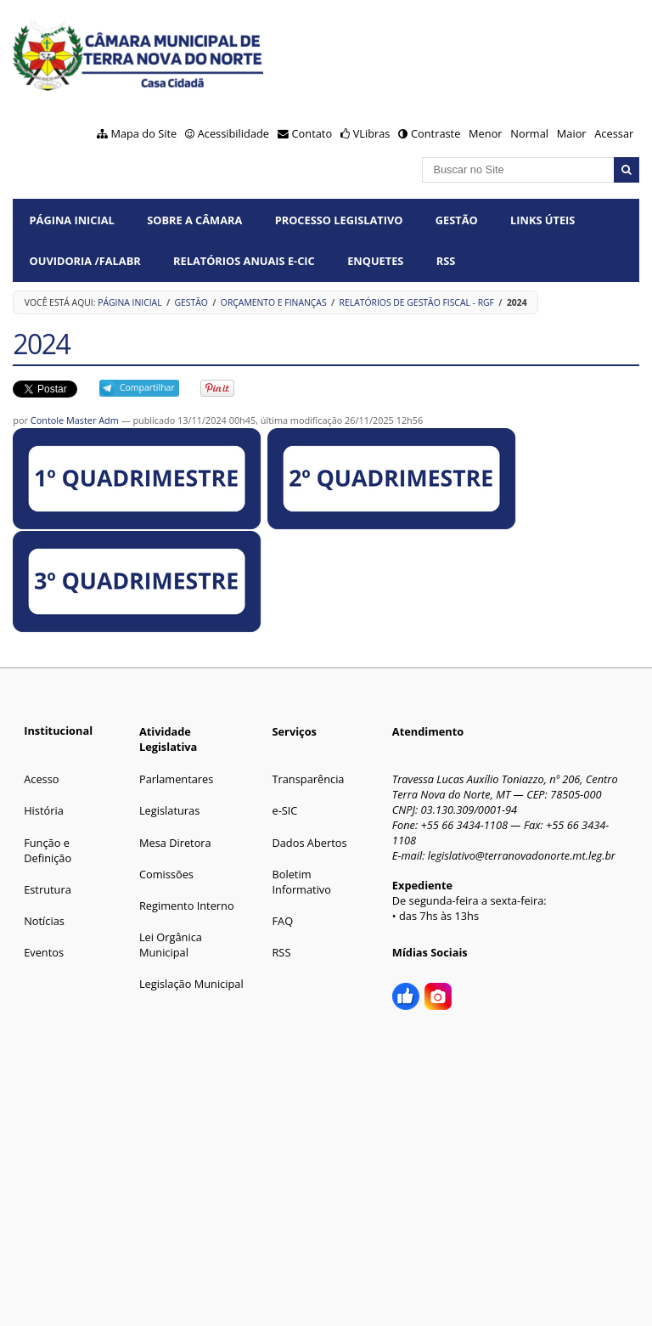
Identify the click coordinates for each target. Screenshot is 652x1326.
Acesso (41, 779)
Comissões (166, 874)
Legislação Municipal (191, 983)
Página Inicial (72, 220)
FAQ (282, 920)
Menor (485, 133)
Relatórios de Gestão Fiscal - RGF (417, 302)
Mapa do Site (143, 133)
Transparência (308, 779)
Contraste (435, 133)
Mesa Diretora (175, 842)
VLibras (372, 133)
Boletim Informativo (301, 881)
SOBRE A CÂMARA (194, 220)
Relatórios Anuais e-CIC (244, 260)
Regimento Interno (186, 905)
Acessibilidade (233, 133)
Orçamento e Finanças (274, 302)
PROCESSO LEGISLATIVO (339, 220)
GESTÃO (457, 220)
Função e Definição (47, 850)
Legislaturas (169, 810)
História (44, 810)
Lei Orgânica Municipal (170, 944)
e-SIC (284, 810)
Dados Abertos (309, 842)
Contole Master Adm (75, 420)
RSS (446, 260)
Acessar (613, 133)
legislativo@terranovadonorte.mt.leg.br (521, 855)
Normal (529, 133)
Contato (312, 133)
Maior (572, 133)
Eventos (44, 952)
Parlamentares (176, 779)
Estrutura (47, 889)
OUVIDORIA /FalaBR (85, 260)
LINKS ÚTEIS (542, 220)
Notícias (44, 920)
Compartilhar (147, 387)
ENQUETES (375, 260)
